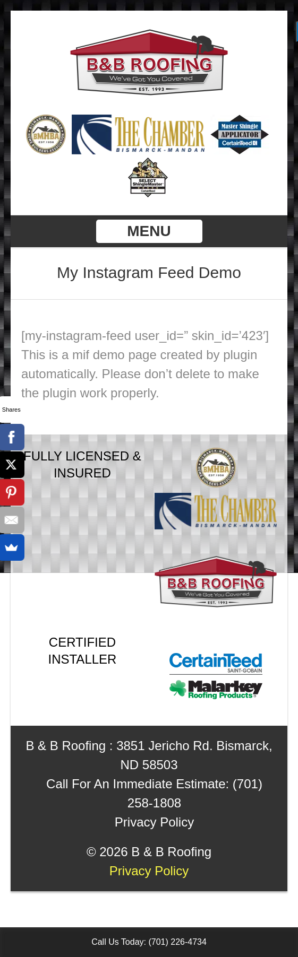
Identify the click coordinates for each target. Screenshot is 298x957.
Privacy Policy (154, 822)
